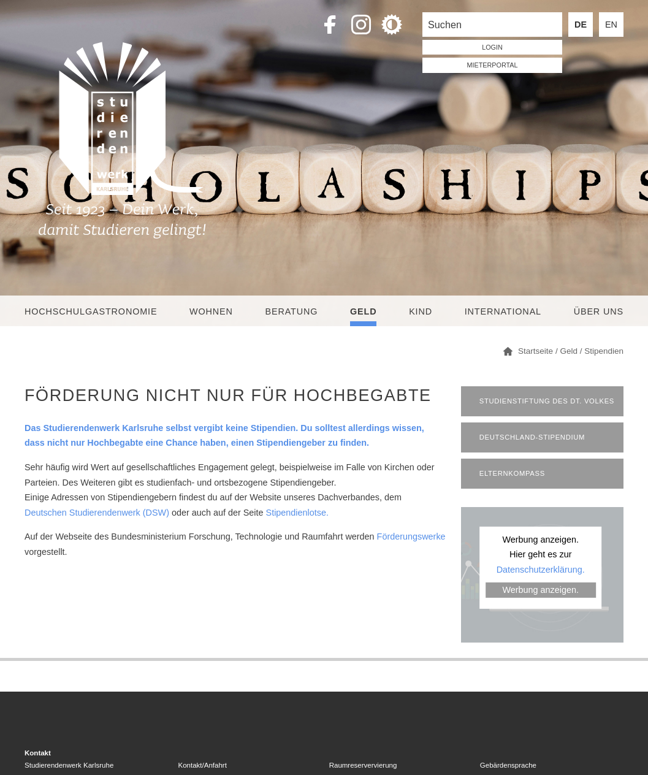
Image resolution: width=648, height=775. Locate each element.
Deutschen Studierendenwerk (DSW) (97, 512)
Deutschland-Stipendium (532, 437)
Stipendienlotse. (297, 512)
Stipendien (603, 351)
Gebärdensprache (508, 765)
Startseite (535, 351)
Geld (363, 311)
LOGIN (492, 47)
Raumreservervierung (363, 765)
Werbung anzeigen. (540, 590)
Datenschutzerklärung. (541, 569)
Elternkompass (512, 473)
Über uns (598, 311)
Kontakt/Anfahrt (202, 765)
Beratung (291, 311)
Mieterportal (492, 65)
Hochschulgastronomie (91, 311)
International (503, 311)
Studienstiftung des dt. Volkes (546, 401)
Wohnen (211, 311)
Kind (420, 311)
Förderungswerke (411, 536)
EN (611, 24)
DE (580, 24)
